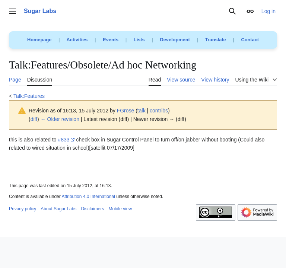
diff (34, 119)
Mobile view (120, 208)
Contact (250, 39)
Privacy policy (22, 208)
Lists (139, 39)
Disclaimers (92, 208)
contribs (159, 111)
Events (110, 39)
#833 (64, 140)
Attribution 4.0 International (88, 196)
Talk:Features (29, 96)
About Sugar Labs (58, 208)
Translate (215, 39)
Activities (77, 39)
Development (175, 39)
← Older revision (60, 119)
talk (141, 111)
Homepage (39, 39)
